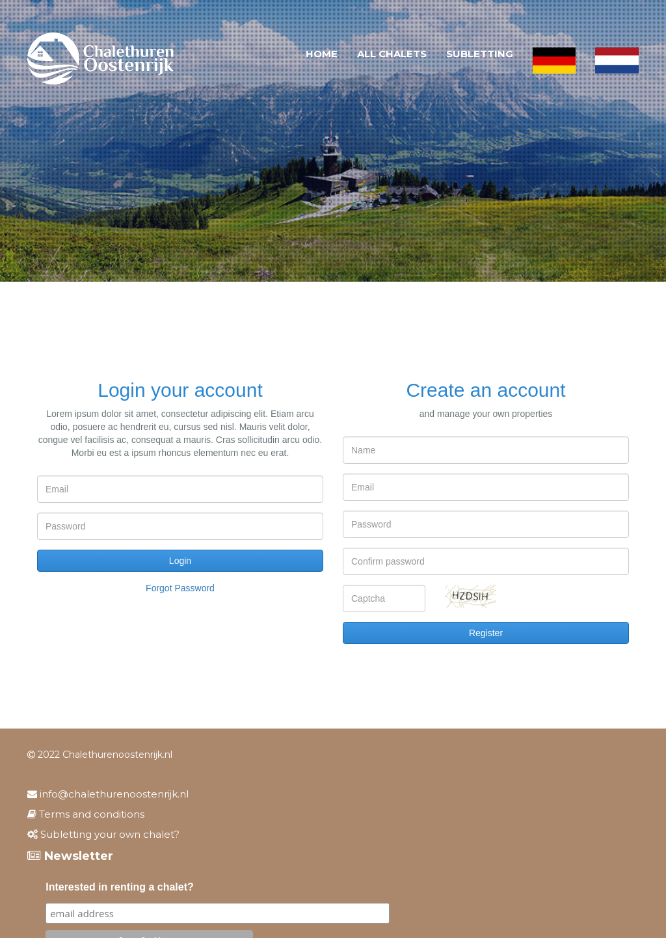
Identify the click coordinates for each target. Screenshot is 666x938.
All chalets (392, 53)
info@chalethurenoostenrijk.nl (108, 794)
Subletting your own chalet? (103, 834)
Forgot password (180, 588)
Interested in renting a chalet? (120, 886)
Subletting (479, 53)
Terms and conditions (85, 814)
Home (322, 53)
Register (486, 633)
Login (180, 561)
